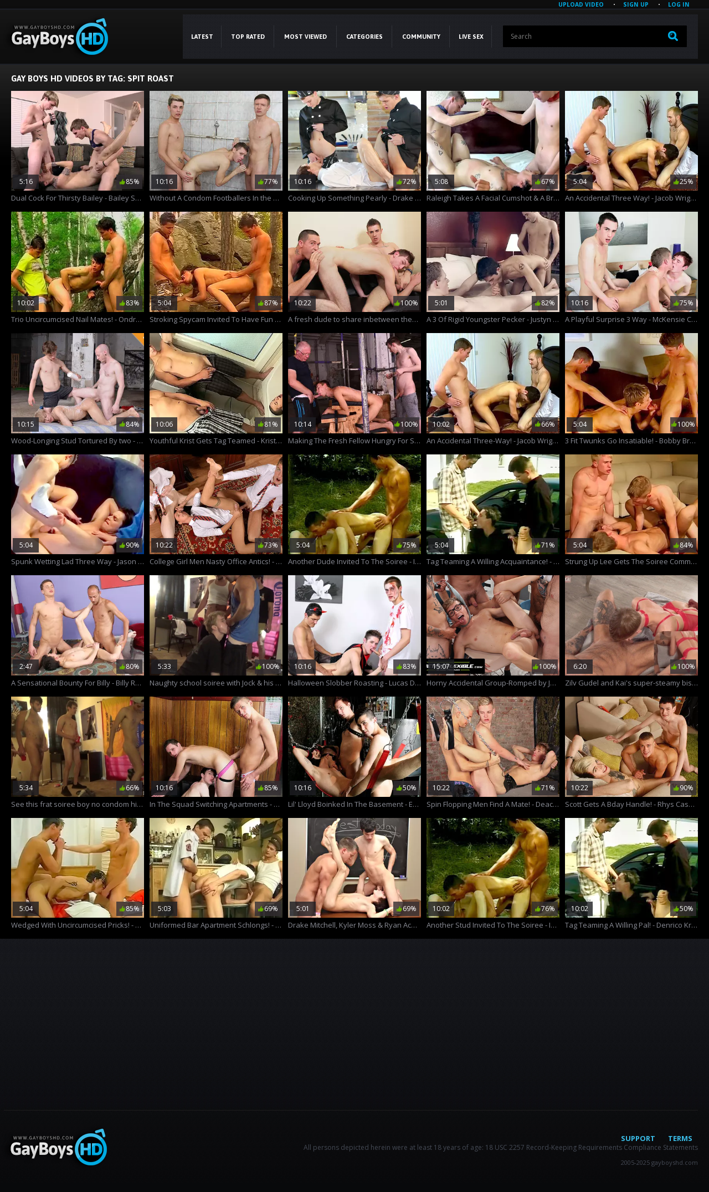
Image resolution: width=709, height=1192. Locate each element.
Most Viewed (305, 36)
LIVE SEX (471, 36)
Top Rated (248, 36)
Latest (202, 36)
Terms (680, 1138)
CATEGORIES (364, 36)
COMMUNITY (421, 36)
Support (638, 1138)
